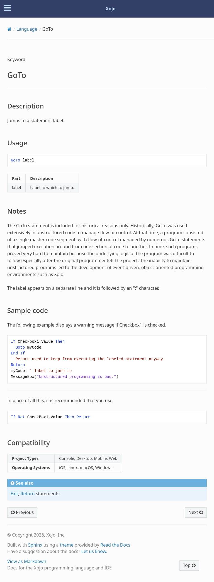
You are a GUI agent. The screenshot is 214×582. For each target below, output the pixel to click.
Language (26, 29)
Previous (22, 512)
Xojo (111, 9)
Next (195, 512)
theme (67, 545)
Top (189, 565)
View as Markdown (26, 561)
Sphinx (35, 545)
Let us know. (94, 551)
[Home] (9, 29)
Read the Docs (115, 545)
